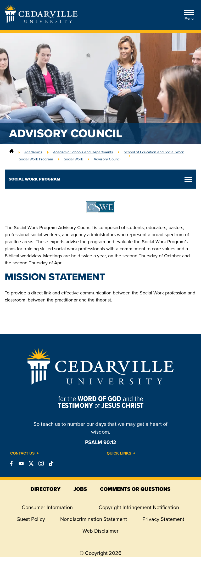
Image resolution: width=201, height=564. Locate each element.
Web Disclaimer (100, 531)
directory (45, 489)
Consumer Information (47, 507)
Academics (33, 152)
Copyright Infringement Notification (139, 507)
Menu (189, 15)
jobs (80, 489)
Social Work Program (36, 159)
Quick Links (119, 453)
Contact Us (22, 453)
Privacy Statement (163, 519)
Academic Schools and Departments (83, 152)
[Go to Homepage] (41, 21)
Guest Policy (30, 519)
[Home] (11, 152)
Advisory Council (107, 159)
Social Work (73, 159)
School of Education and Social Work (154, 152)
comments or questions (135, 489)
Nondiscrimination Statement (93, 519)
